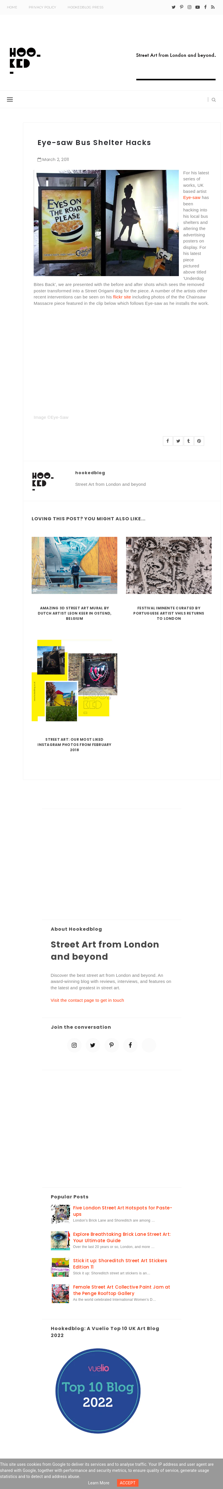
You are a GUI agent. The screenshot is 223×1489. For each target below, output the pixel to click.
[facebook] (205, 7)
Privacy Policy (42, 7)
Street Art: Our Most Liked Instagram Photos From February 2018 (74, 744)
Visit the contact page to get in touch (87, 1000)
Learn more (98, 1483)
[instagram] (189, 7)
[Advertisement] (112, 864)
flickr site (122, 296)
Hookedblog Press (85, 7)
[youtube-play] (197, 7)
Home (12, 7)
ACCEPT (128, 1483)
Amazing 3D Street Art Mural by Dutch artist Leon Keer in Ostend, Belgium (75, 613)
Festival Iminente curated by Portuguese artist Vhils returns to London (168, 613)
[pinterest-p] (181, 7)
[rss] (213, 7)
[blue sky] (149, 1045)
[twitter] (174, 7)
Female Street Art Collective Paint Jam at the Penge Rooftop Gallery (121, 1290)
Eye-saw (192, 197)
